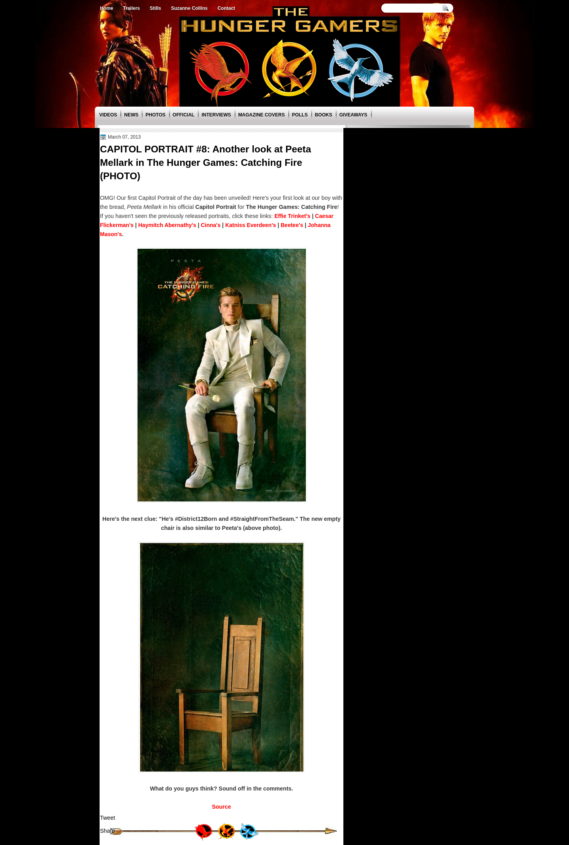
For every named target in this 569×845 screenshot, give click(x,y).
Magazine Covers (261, 115)
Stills (155, 8)
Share (107, 831)
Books (323, 115)
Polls (300, 115)
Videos (108, 115)
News (131, 115)
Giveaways (353, 115)
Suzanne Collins (189, 8)
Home (106, 8)
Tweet (107, 818)
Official (183, 115)
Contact (226, 8)
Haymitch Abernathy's (167, 225)
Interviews (216, 115)
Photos (155, 115)
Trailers (131, 8)
